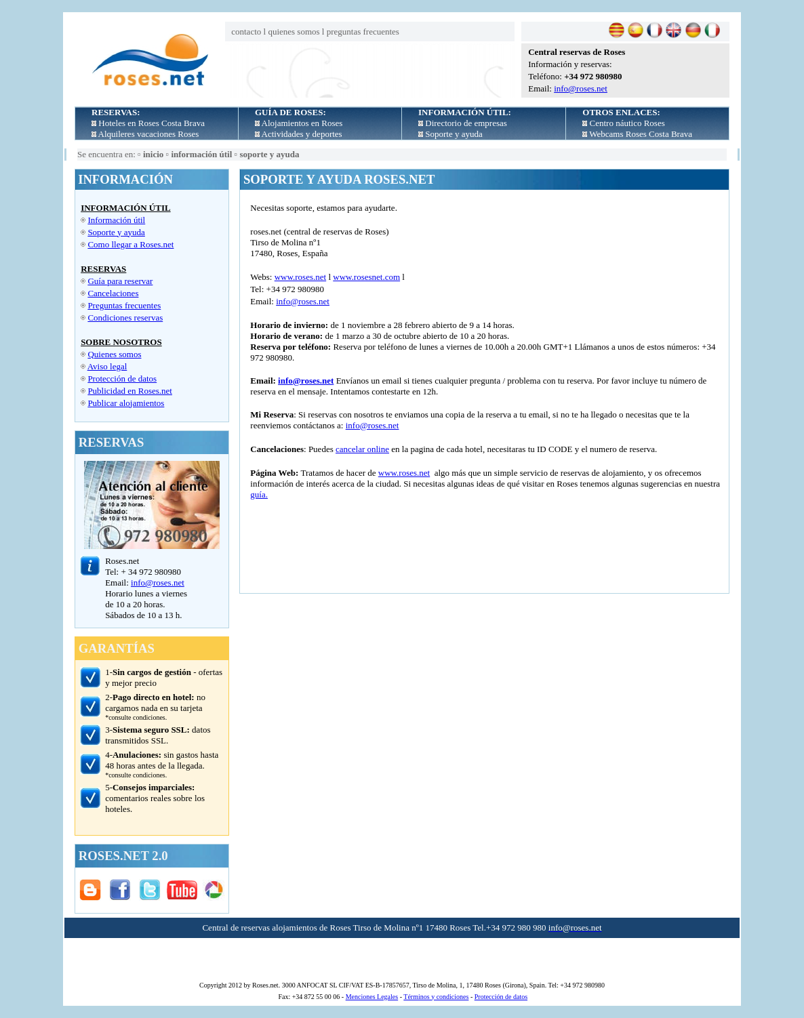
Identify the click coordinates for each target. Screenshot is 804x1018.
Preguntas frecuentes (124, 305)
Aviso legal (107, 366)
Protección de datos (122, 378)
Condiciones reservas (125, 317)
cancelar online (362, 449)
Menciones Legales (372, 996)
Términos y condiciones (435, 996)
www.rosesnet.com (366, 277)
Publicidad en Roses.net (129, 391)
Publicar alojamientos (125, 403)
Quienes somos (114, 354)
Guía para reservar (120, 281)
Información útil (116, 220)
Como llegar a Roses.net (130, 244)
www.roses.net (300, 277)
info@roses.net (580, 88)
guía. (259, 494)
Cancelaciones (112, 293)
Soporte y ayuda (115, 232)
